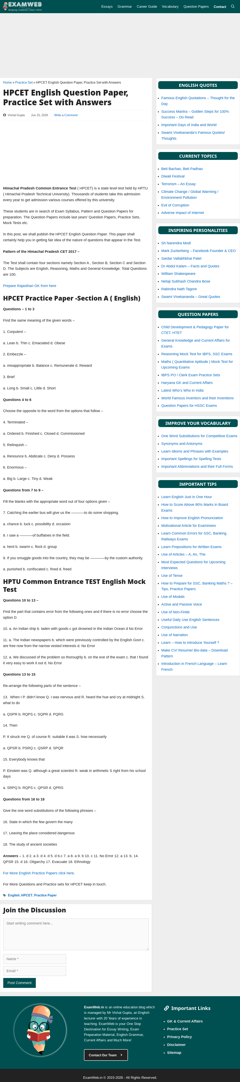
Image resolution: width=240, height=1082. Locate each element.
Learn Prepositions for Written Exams (191, 547)
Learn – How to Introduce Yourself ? (190, 643)
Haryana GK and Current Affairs (187, 383)
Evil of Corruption (175, 205)
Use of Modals (173, 597)
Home (7, 82)
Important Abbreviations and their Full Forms (197, 466)
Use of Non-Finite (175, 612)
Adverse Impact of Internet (182, 213)
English (14, 895)
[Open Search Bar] (233, 6)
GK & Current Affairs (185, 1021)
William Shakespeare (178, 274)
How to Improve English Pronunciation (192, 518)
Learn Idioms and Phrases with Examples (194, 451)
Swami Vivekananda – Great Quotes (190, 297)
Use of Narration (174, 635)
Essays (107, 6)
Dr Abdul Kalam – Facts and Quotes (190, 266)
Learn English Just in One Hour (186, 497)
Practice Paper (45, 895)
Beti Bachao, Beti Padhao (182, 169)
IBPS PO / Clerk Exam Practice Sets (190, 375)
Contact (220, 6)
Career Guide (147, 6)
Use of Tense (172, 576)
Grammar (125, 6)
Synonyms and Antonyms (181, 444)
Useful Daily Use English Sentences (190, 620)
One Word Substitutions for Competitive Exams (199, 436)
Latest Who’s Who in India (182, 390)
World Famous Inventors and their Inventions (197, 398)
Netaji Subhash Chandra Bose (185, 281)
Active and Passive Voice (181, 604)
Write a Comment (66, 115)
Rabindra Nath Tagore (179, 289)
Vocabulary (170, 6)
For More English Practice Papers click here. (39, 873)
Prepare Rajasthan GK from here (29, 286)
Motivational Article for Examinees (188, 526)
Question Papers (196, 6)
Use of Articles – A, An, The (183, 554)
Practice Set (24, 82)
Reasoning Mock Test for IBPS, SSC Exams (196, 354)
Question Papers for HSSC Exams (189, 406)
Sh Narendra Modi (176, 243)
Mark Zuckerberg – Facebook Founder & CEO (198, 251)
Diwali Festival (173, 176)
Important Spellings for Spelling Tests (191, 459)
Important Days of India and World (189, 125)
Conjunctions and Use (179, 627)
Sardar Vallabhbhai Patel (181, 258)
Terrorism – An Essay (178, 184)
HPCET (27, 895)
